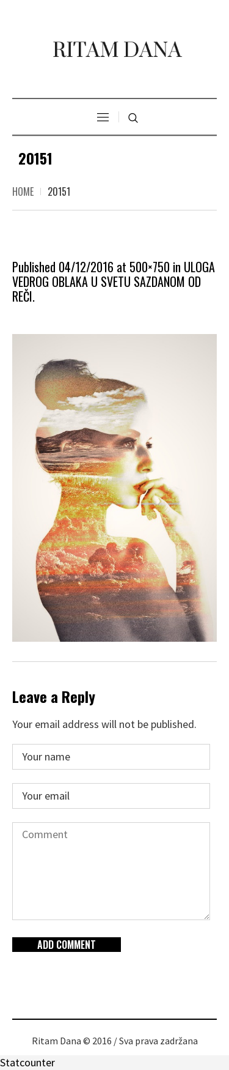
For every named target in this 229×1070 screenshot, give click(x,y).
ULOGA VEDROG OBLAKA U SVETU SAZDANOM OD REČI (113, 281)
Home (23, 191)
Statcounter (27, 1062)
